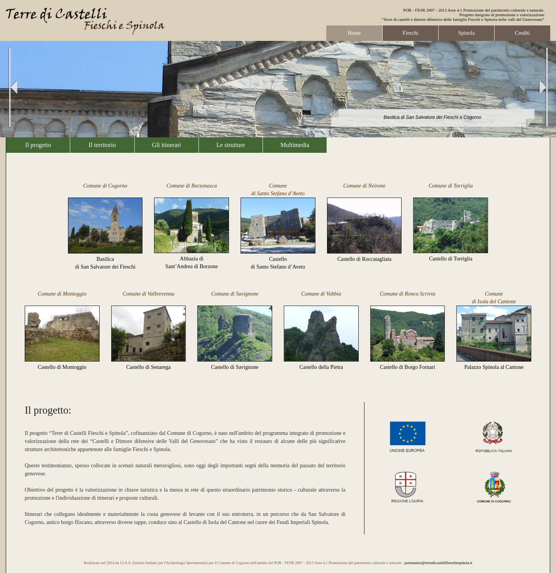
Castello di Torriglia (450, 259)
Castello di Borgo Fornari (407, 367)
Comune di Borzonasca (191, 186)
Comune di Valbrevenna (148, 294)
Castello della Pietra (321, 367)
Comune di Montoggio (62, 294)
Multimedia (294, 145)
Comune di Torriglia (451, 186)
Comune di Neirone (364, 186)
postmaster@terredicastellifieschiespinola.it (438, 563)
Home (354, 33)
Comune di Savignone (235, 294)
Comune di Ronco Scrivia (407, 294)
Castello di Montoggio (62, 367)
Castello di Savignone (235, 367)
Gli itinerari (166, 145)
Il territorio (102, 145)
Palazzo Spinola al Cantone (494, 367)
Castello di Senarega (148, 367)
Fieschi (410, 33)
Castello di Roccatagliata (364, 259)
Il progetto (38, 145)
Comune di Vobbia (321, 294)
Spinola (466, 33)
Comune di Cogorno (105, 186)
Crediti (522, 33)
